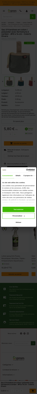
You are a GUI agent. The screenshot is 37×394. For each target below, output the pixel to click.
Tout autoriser (18, 209)
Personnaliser (19, 216)
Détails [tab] (18, 175)
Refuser (18, 222)
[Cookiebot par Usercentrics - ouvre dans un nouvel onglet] (26, 170)
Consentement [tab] (7, 175)
